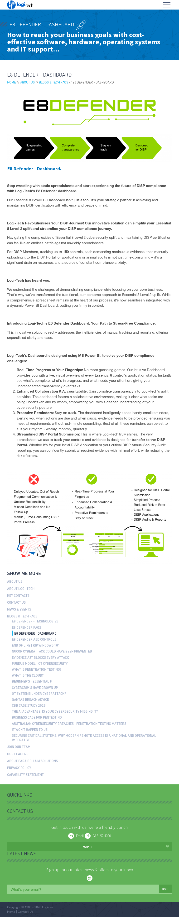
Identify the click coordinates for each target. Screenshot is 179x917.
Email (80, 836)
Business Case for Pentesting (37, 717)
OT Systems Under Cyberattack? (39, 693)
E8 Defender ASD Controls (34, 639)
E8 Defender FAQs (26, 627)
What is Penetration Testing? (37, 669)
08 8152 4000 (102, 836)
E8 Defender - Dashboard (35, 633)
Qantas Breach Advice (30, 699)
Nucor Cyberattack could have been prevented (52, 651)
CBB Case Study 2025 (29, 705)
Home (11, 82)
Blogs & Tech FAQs (53, 82)
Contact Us (16, 602)
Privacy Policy (19, 768)
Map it (87, 847)
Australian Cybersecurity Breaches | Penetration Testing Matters (69, 723)
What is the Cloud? (28, 675)
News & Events (19, 609)
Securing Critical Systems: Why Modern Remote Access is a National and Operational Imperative (84, 737)
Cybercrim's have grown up (35, 687)
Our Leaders (17, 754)
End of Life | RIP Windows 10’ (35, 645)
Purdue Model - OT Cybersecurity (40, 663)
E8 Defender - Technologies (35, 621)
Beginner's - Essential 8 (32, 681)
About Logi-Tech (20, 588)
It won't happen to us (30, 729)
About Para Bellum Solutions (32, 761)
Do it (165, 889)
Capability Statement (25, 774)
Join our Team (18, 747)
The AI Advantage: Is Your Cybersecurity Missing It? (55, 711)
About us (27, 82)
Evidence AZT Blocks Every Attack (40, 657)
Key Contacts (18, 595)
